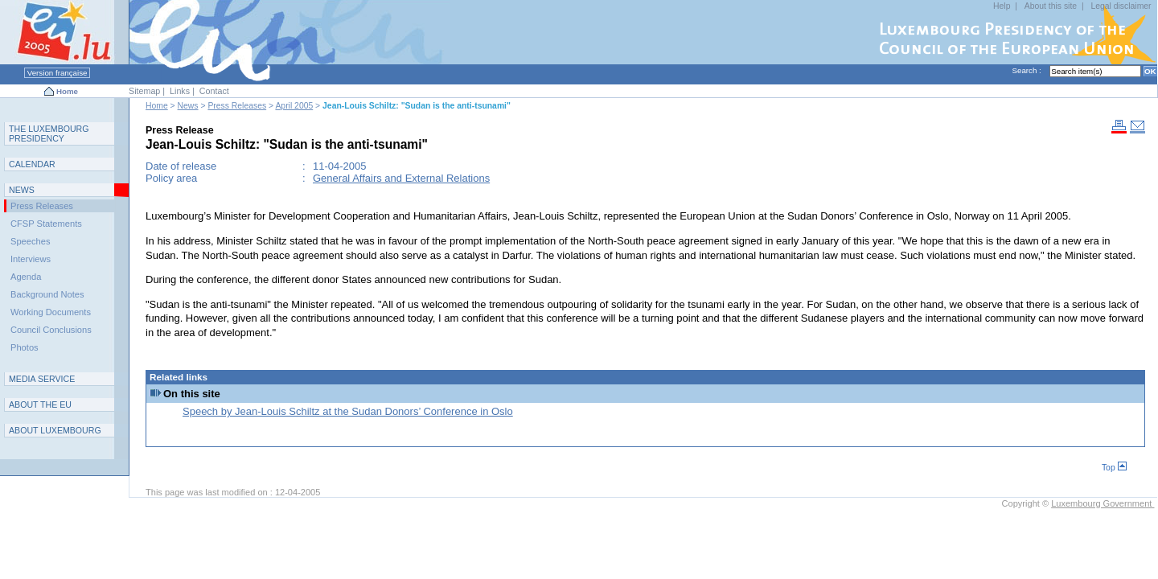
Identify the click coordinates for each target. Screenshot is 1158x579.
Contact (214, 91)
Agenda (25, 276)
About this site (1051, 6)
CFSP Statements (46, 223)
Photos (24, 347)
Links (180, 91)
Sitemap (144, 91)
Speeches (30, 241)
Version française (57, 72)
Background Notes (47, 294)
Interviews (30, 259)
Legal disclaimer (1120, 6)
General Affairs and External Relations (401, 178)
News (188, 105)
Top (1114, 467)
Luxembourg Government (1102, 503)
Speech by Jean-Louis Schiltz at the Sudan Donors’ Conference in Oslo (348, 411)
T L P (49, 133)
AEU (40, 404)
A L (55, 430)
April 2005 (294, 105)
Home (67, 91)
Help (1001, 6)
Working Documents (50, 312)
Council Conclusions (51, 330)
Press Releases (236, 105)
